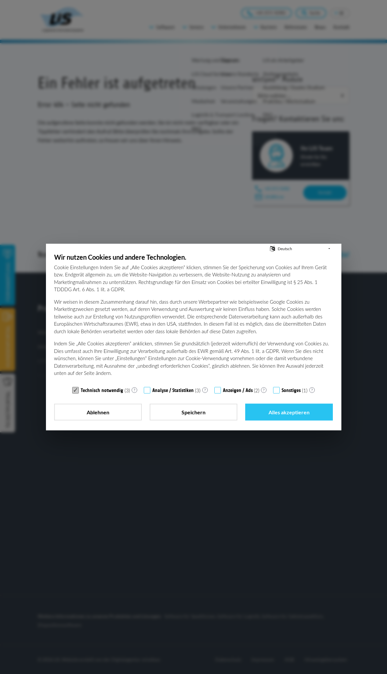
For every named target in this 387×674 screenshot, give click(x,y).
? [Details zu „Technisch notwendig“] (134, 389)
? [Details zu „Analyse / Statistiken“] (205, 389)
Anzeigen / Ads (238, 390)
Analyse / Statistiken (173, 390)
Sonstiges (291, 390)
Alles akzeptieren (289, 412)
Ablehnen (98, 412)
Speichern (193, 412)
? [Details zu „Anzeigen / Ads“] (264, 389)
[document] (193, 317)
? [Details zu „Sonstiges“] (312, 389)
